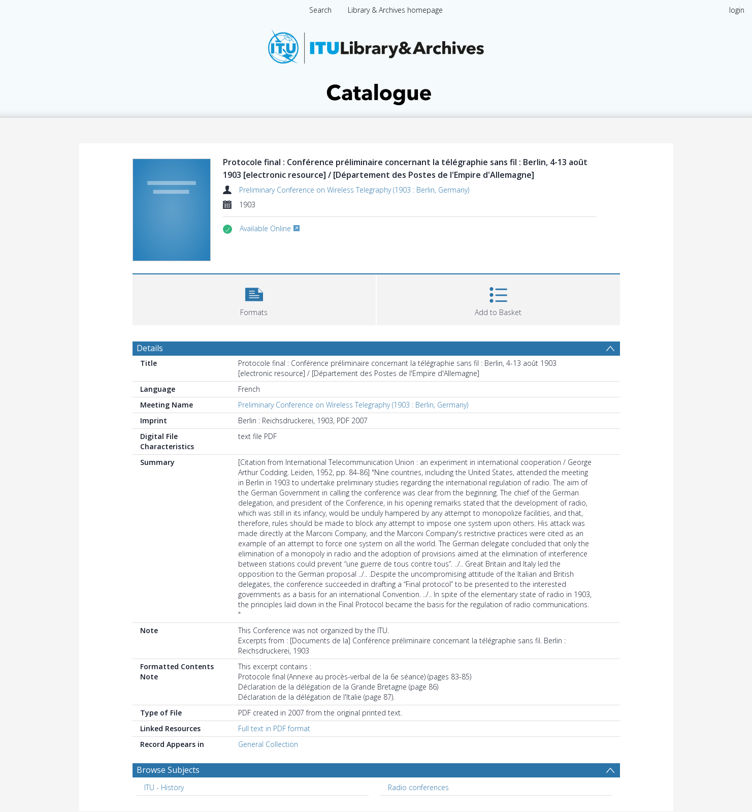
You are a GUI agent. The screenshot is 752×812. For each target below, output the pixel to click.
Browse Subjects (168, 769)
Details (150, 348)
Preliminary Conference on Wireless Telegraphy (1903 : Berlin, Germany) (354, 190)
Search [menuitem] (320, 10)
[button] (254, 298)
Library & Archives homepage (395, 10)
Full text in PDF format (274, 728)
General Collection (268, 744)
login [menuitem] (736, 10)
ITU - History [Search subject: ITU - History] (164, 787)
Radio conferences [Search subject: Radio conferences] (418, 787)
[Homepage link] (376, 64)
